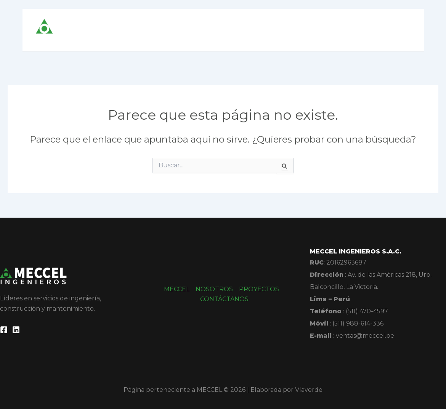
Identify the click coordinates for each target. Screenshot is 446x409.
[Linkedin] (16, 330)
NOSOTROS (273, 30)
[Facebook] (4, 330)
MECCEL (229, 30)
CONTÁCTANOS (380, 30)
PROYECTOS (324, 30)
